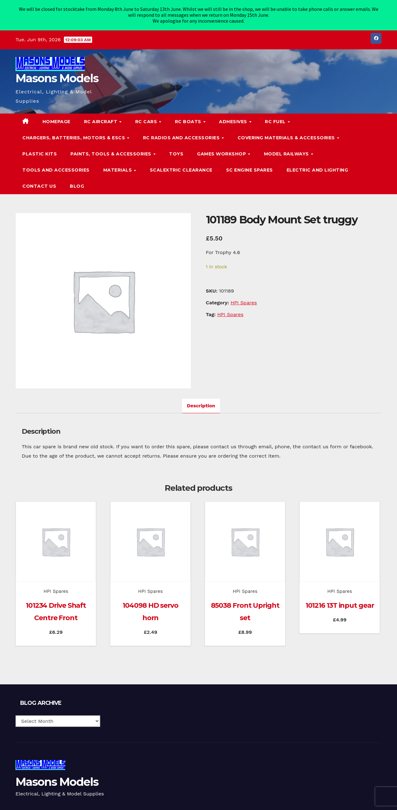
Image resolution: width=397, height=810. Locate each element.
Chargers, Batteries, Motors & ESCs (74, 131)
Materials (118, 164)
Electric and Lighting (317, 164)
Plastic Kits (39, 147)
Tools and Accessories (56, 164)
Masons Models (57, 72)
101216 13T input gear (340, 599)
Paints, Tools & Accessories (111, 147)
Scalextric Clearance (181, 164)
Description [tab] (201, 399)
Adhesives (233, 115)
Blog (77, 180)
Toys (176, 147)
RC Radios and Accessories (182, 131)
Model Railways (287, 147)
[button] (364, 147)
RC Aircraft (101, 115)
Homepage (56, 115)
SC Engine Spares (249, 164)
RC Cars (146, 115)
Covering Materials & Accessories (287, 131)
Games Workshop (222, 147)
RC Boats (189, 115)
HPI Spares (243, 296)
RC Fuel (276, 115)
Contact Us (39, 180)
